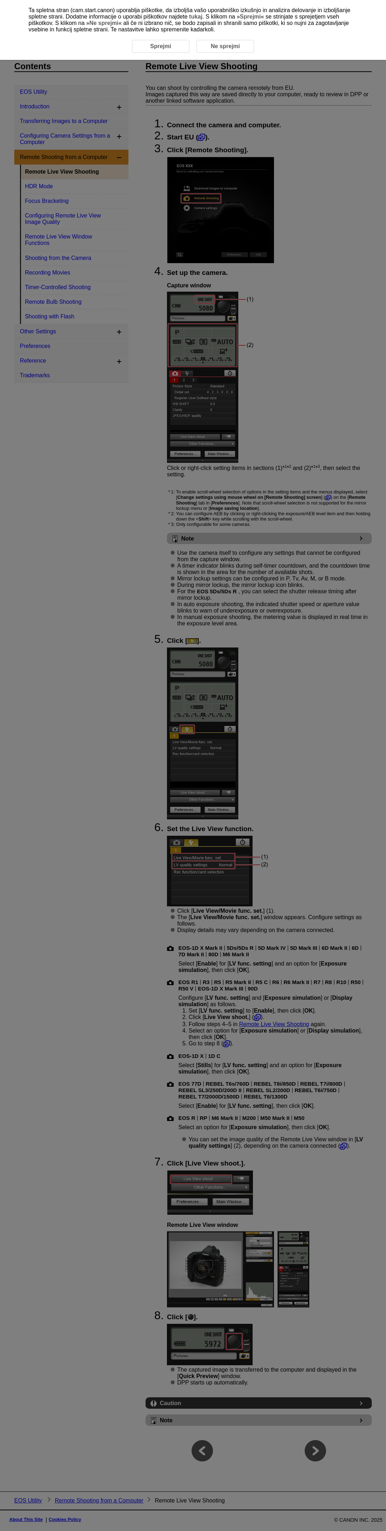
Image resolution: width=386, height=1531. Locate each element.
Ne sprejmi (103, 23)
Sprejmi (250, 17)
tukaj (195, 17)
